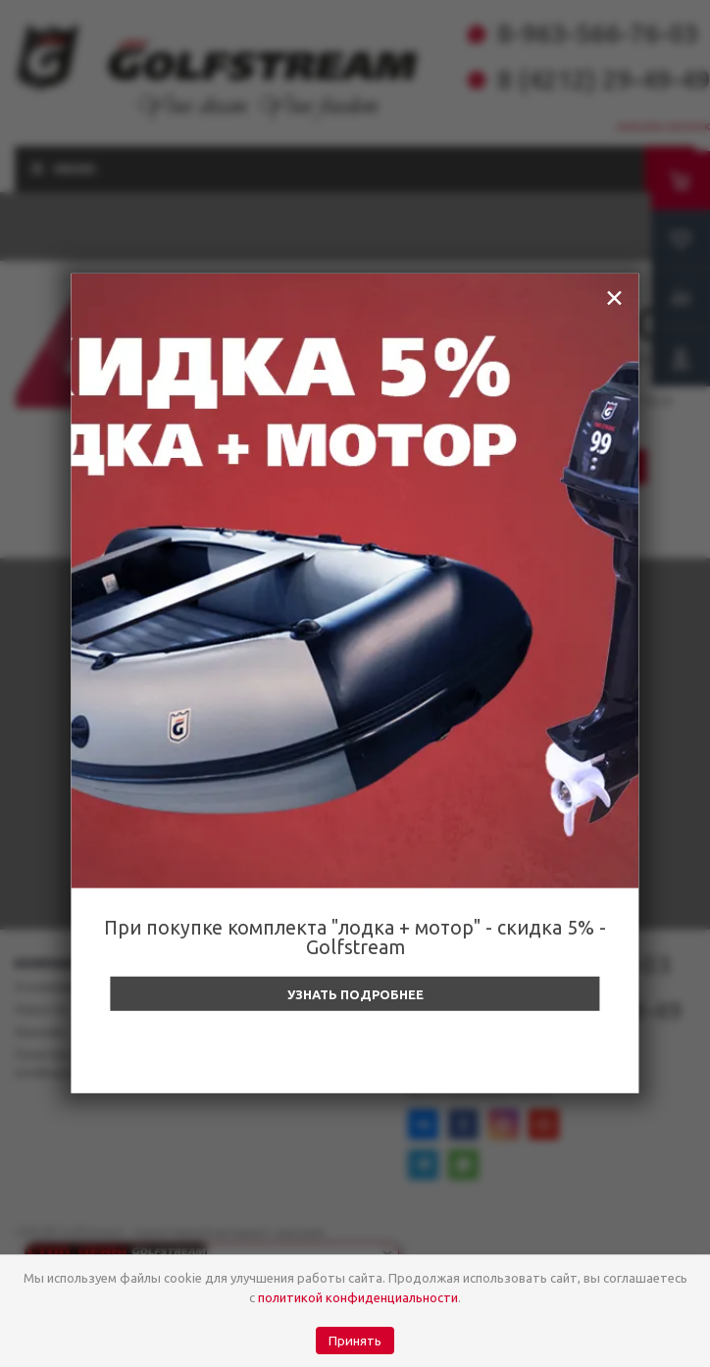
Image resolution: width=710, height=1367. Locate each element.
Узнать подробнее (355, 994)
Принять (355, 1341)
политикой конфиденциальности (358, 1297)
